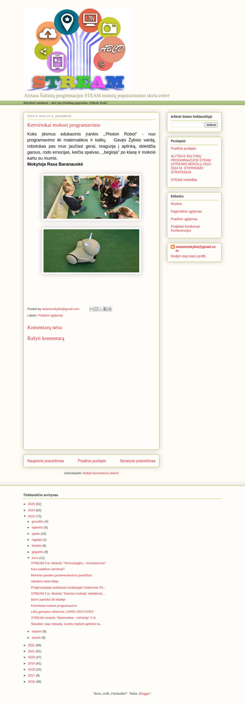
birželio (37, 545)
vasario (37, 631)
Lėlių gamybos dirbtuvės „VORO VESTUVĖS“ (62, 611)
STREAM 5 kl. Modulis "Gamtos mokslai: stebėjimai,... (68, 593)
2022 (32, 645)
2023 (32, 516)
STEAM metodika (184, 180)
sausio (37, 637)
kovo (35, 558)
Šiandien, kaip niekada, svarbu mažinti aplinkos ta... (66, 624)
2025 (32, 504)
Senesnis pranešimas (138, 461)
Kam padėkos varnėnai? (47, 569)
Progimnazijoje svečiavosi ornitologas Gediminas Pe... (68, 587)
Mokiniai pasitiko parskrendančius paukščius (61, 575)
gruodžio (38, 521)
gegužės (38, 552)
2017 (32, 675)
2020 (32, 657)
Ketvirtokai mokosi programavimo (54, 605)
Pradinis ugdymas (50, 315)
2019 (32, 663)
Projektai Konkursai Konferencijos (185, 228)
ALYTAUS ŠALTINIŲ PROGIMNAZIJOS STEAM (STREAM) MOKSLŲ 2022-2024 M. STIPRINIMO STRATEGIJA (191, 164)
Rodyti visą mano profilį (188, 256)
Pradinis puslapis (92, 461)
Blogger (144, 693)
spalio (36, 533)
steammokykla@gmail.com (196, 249)
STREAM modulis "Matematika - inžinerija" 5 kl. (63, 617)
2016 (32, 681)
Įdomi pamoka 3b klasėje (48, 599)
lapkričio (38, 527)
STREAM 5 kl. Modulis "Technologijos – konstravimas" (68, 563)
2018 (32, 669)
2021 (32, 651)
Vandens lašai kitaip (44, 581)
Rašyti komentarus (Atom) (101, 473)
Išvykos (176, 204)
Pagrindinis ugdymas (186, 211)
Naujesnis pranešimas (45, 461)
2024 (32, 510)
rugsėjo (37, 539)
